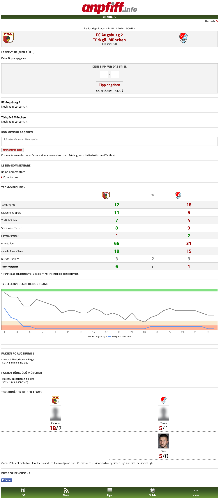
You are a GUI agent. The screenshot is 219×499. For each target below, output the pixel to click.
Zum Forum (10, 177)
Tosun (163, 423)
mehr (196, 492)
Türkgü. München (109, 40)
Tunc (163, 451)
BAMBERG (109, 17)
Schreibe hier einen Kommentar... (109, 141)
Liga (109, 492)
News (66, 492)
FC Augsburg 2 (109, 35)
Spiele (152, 492)
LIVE (23, 492)
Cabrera (55, 423)
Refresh (210, 21)
